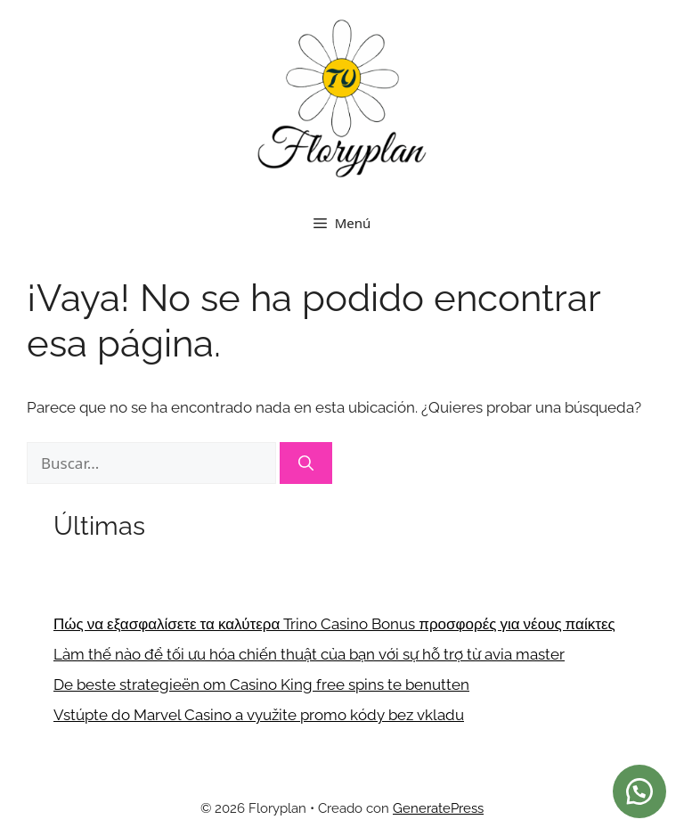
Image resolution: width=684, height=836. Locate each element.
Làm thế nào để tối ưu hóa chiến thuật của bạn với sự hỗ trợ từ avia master (309, 654)
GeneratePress (438, 808)
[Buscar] (306, 463)
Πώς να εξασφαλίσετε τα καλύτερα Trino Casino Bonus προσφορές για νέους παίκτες (334, 624)
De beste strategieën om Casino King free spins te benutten (261, 684)
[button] (639, 791)
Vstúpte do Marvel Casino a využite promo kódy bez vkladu (258, 715)
